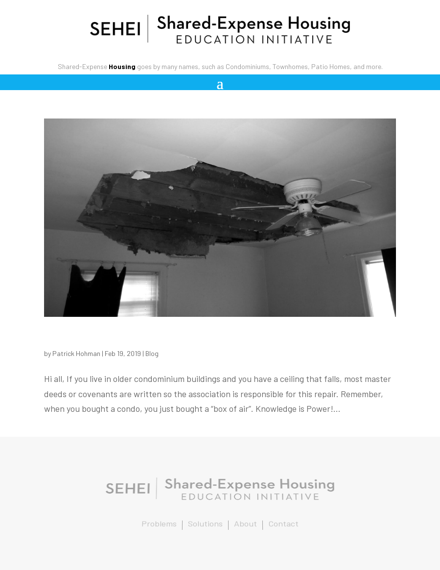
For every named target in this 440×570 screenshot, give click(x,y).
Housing (122, 66)
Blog (152, 353)
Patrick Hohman (76, 353)
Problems (159, 524)
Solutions (205, 524)
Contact (283, 524)
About (245, 524)
